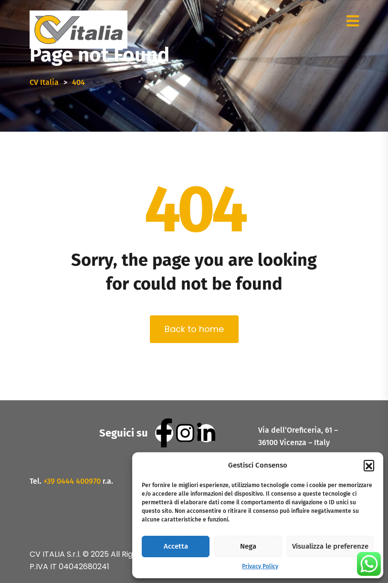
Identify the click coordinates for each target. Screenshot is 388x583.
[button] (369, 465)
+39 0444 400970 (72, 481)
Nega (248, 546)
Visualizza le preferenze (330, 546)
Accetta (176, 546)
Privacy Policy (260, 566)
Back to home (194, 329)
